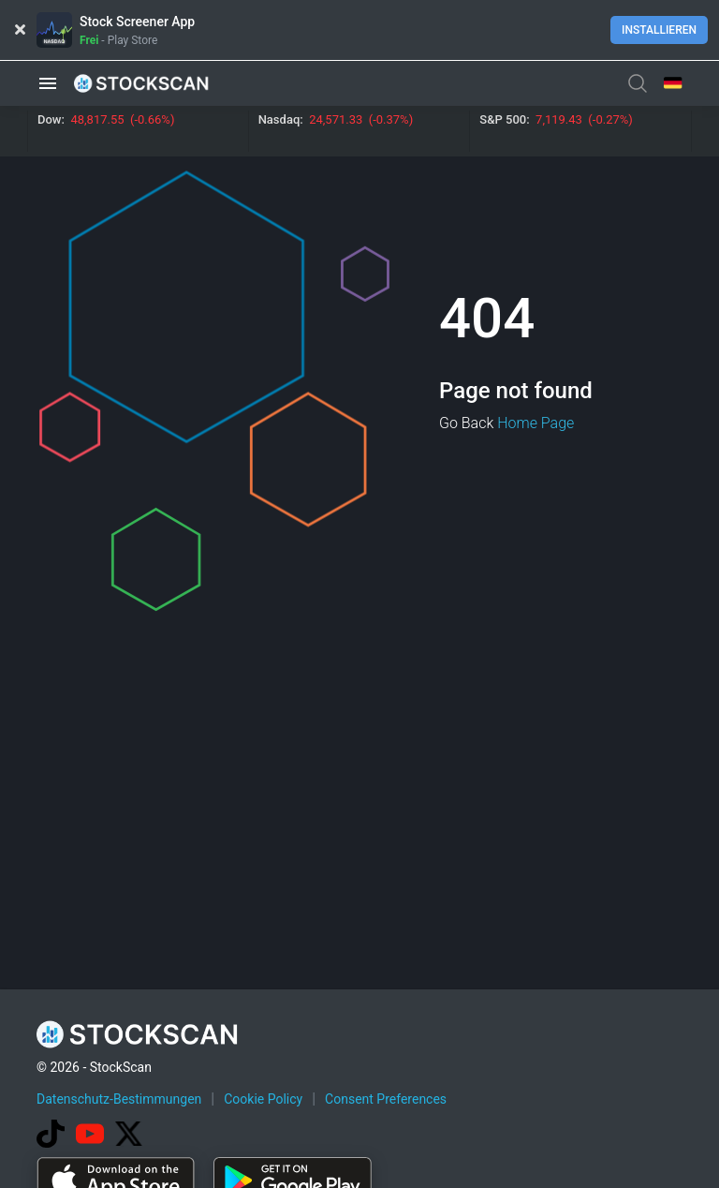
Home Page (535, 423)
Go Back (466, 423)
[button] (48, 83)
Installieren (659, 30)
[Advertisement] (377, 1134)
